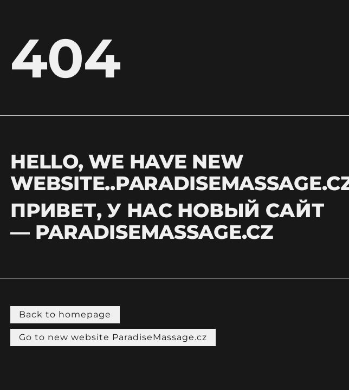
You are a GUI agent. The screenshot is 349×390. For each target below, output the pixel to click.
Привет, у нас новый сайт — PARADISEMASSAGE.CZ (167, 221)
